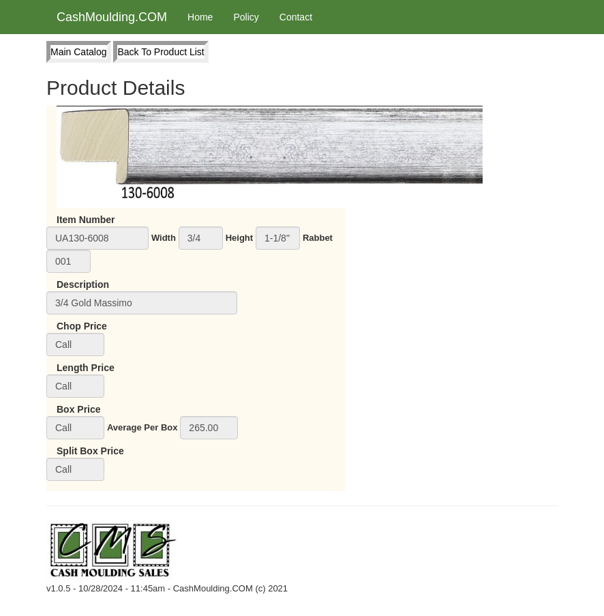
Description (83, 284)
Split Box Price (90, 450)
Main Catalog (78, 51)
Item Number (86, 219)
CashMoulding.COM (112, 17)
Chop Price (82, 326)
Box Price (79, 409)
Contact (296, 17)
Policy (245, 17)
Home (200, 17)
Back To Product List (160, 51)
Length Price (86, 367)
